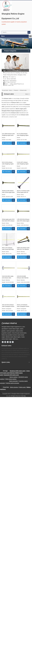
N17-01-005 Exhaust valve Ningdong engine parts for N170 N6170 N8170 (22, 134)
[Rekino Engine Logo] (7, 5)
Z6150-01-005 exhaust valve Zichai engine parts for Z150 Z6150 (8, 191)
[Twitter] (10, 342)
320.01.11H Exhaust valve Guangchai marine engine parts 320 (23, 305)
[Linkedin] (8, 342)
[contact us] (15, 62)
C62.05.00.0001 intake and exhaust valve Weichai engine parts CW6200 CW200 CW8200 (7, 277)
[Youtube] (13, 342)
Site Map (23, 396)
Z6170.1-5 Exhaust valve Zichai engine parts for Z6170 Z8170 (23, 191)
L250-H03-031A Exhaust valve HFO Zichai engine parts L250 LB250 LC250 (23, 220)
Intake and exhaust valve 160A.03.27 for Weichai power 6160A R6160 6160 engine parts (23, 248)
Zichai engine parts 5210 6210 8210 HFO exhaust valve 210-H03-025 (8, 220)
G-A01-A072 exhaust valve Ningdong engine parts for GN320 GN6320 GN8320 (23, 163)
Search (29, 32)
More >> (27, 94)
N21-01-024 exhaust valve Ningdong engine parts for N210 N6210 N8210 (8, 163)
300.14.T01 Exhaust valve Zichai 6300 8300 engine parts (8, 248)
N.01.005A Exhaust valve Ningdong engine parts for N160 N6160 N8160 (8, 134)
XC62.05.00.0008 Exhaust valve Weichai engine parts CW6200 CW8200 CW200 (22, 277)
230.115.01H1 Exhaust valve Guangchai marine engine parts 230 (8, 305)
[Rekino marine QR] (6, 366)
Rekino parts (22, 387)
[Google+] (5, 342)
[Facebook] (3, 342)
